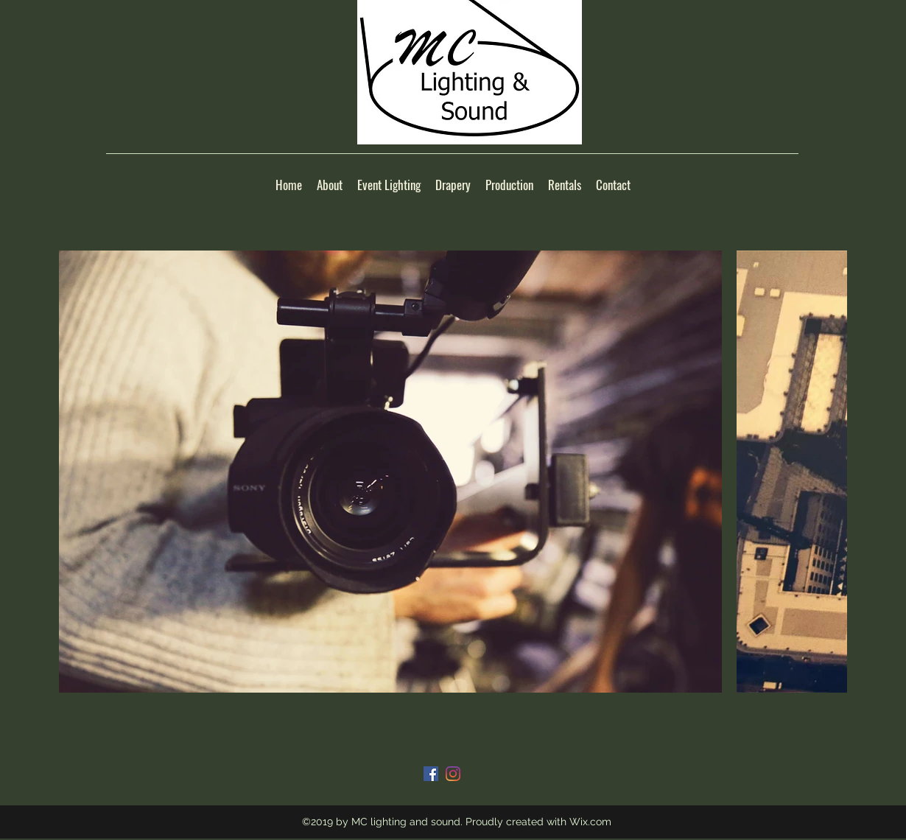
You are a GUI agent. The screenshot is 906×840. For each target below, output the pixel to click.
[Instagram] (453, 773)
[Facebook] (431, 773)
